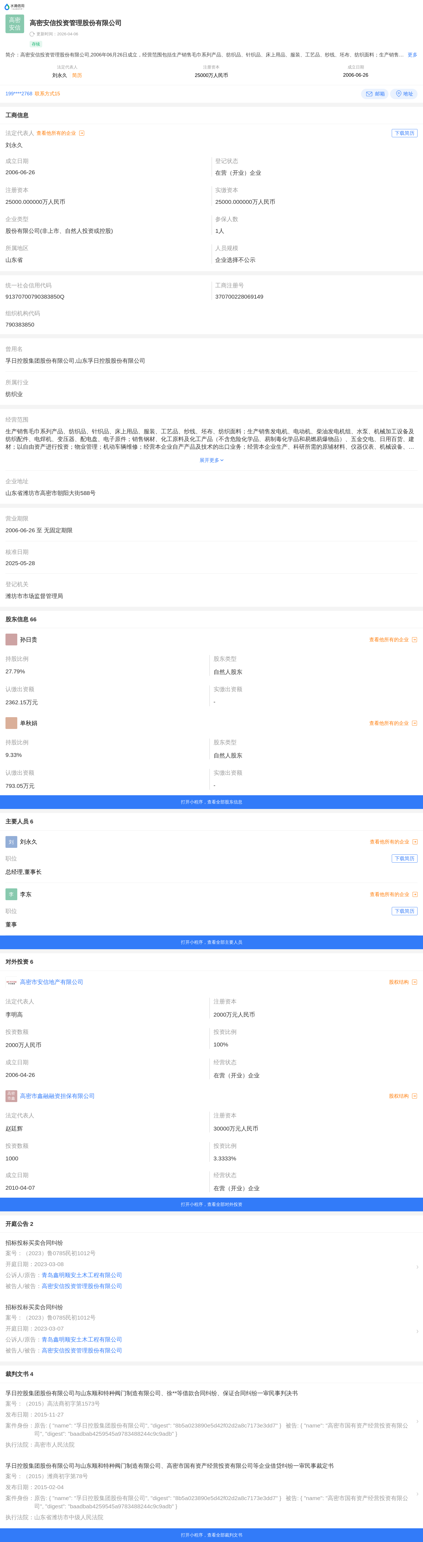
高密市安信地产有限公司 (51, 982)
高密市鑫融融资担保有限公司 (57, 1096)
